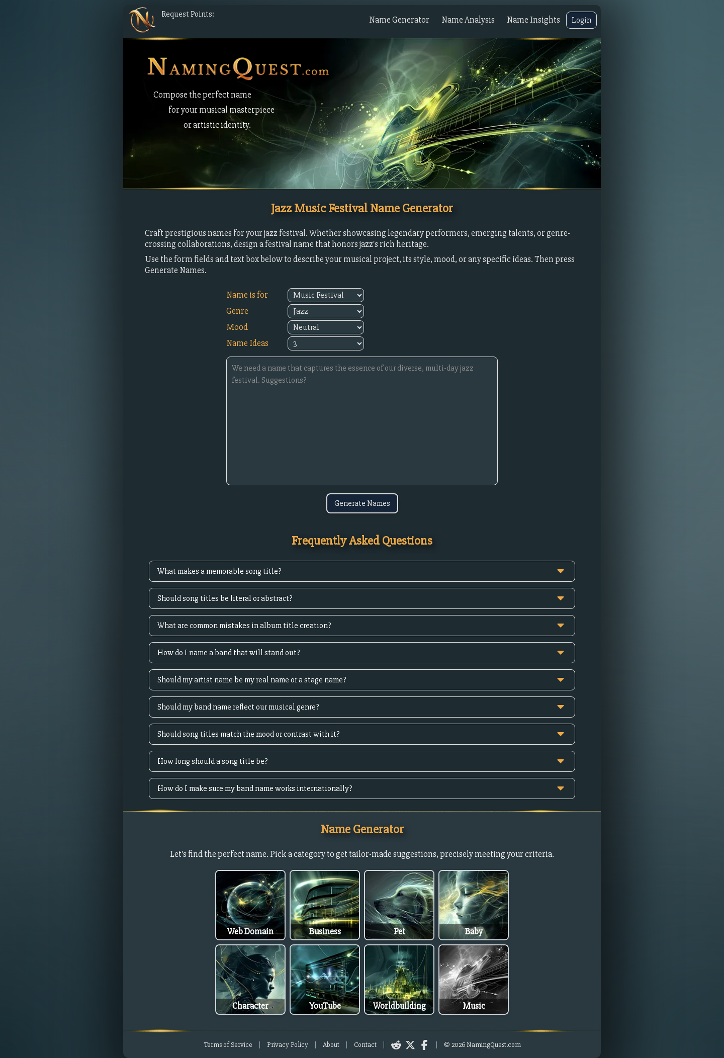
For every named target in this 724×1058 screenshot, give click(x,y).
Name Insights (533, 20)
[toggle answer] (561, 571)
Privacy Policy (287, 1044)
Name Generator (399, 20)
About (331, 1044)
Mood (237, 327)
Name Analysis (468, 20)
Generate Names (362, 503)
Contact (365, 1044)
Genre (237, 311)
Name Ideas (247, 343)
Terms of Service (228, 1044)
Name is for (247, 295)
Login (581, 20)
